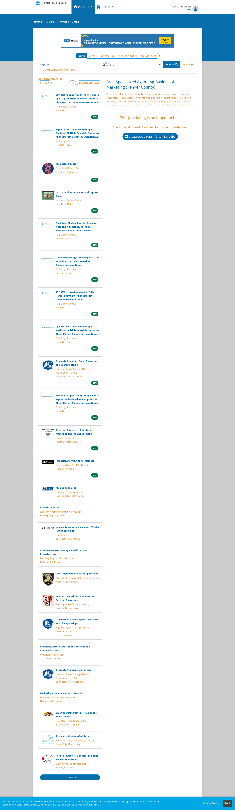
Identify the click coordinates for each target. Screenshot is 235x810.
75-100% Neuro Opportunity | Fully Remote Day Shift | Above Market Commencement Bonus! (75, 295)
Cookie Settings (212, 803)
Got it (227, 803)
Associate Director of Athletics (73, 736)
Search (81, 55)
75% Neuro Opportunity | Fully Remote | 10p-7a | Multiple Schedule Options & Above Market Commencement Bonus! (78, 399)
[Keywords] (70, 64)
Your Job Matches (127, 55)
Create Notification (89, 82)
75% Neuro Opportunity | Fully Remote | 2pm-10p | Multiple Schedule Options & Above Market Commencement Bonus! (78, 98)
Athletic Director (49, 507)
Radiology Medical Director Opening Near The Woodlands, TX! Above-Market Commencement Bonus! (76, 226)
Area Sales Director (66, 163)
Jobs (50, 21)
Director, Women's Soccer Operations (77, 573)
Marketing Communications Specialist (61, 693)
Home (38, 21)
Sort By (43, 82)
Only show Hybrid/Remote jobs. (59, 69)
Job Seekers (83, 7)
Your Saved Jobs (149, 55)
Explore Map (107, 55)
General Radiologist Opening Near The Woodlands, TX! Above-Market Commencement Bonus (77, 261)
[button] (188, 64)
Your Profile (69, 21)
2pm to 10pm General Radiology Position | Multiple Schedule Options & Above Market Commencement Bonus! (77, 330)
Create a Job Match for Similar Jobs (150, 136)
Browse (93, 55)
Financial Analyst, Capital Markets (75, 460)
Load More (70, 777)
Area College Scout (67, 487)
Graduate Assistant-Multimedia (73, 669)
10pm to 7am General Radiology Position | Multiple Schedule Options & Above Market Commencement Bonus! (77, 133)
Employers (105, 7)
